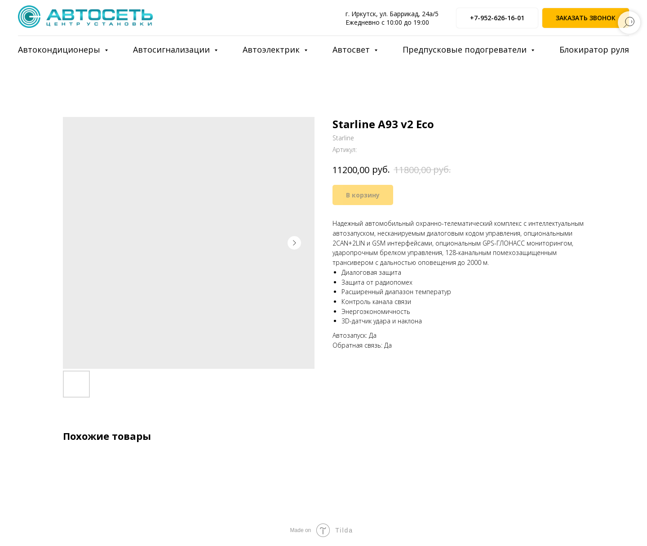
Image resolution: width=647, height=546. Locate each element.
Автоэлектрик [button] (272, 49)
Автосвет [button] (352, 49)
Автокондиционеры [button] (60, 49)
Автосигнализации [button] (172, 49)
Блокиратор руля (594, 49)
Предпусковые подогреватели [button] (466, 49)
